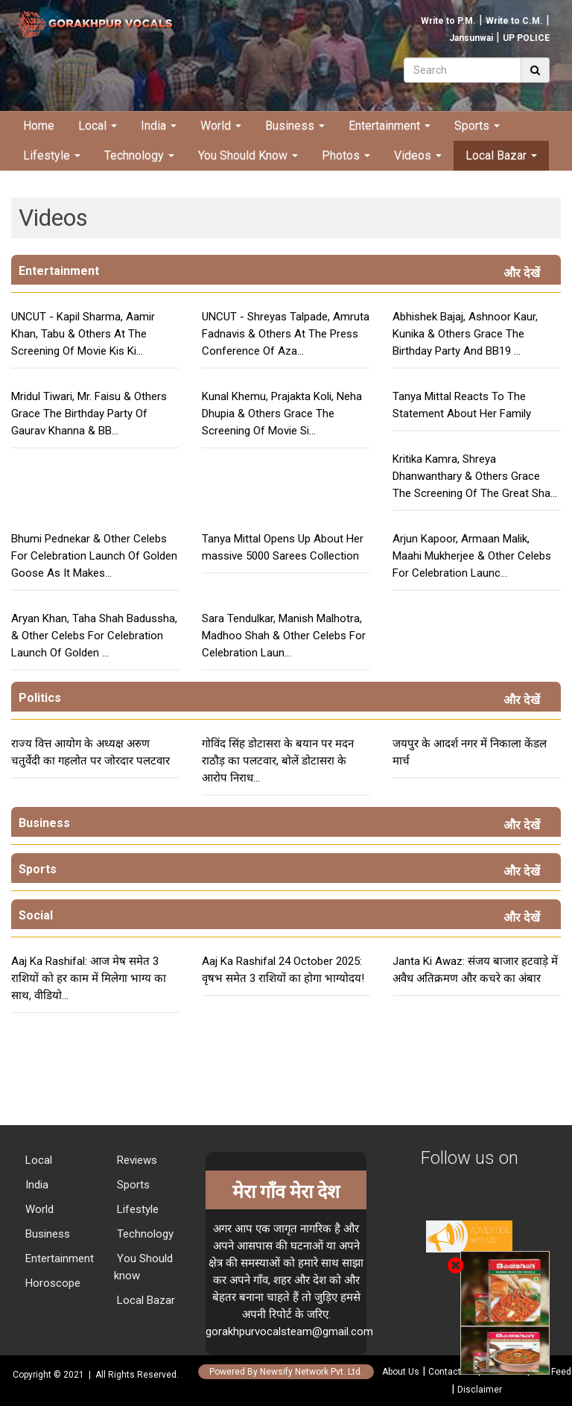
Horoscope (51, 1283)
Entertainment (389, 125)
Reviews (135, 1160)
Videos (418, 155)
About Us (400, 1372)
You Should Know (248, 155)
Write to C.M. (514, 21)
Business (295, 125)
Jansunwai (471, 38)
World (220, 125)
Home (38, 125)
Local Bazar (501, 155)
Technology (139, 155)
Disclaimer (479, 1389)
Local (97, 125)
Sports (477, 125)
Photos (346, 155)
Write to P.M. (448, 21)
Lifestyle (51, 155)
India (159, 125)
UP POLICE (526, 38)
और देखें (524, 273)
